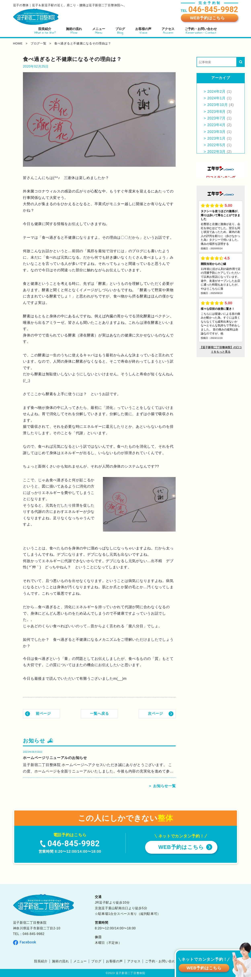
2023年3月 (216, 132)
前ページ (43, 714)
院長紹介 (41, 961)
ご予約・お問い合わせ (162, 961)
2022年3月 (216, 152)
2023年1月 (216, 138)
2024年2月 (216, 91)
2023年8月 (216, 112)
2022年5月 (216, 145)
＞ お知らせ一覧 (162, 786)
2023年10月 (217, 105)
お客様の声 (114, 961)
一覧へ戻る (99, 714)
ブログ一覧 (38, 43)
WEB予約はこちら (207, 18)
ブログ (96, 961)
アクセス (134, 961)
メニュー (80, 961)
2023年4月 (216, 125)
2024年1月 (216, 98)
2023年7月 (216, 118)
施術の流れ (60, 961)
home (18, 43)
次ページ (155, 714)
